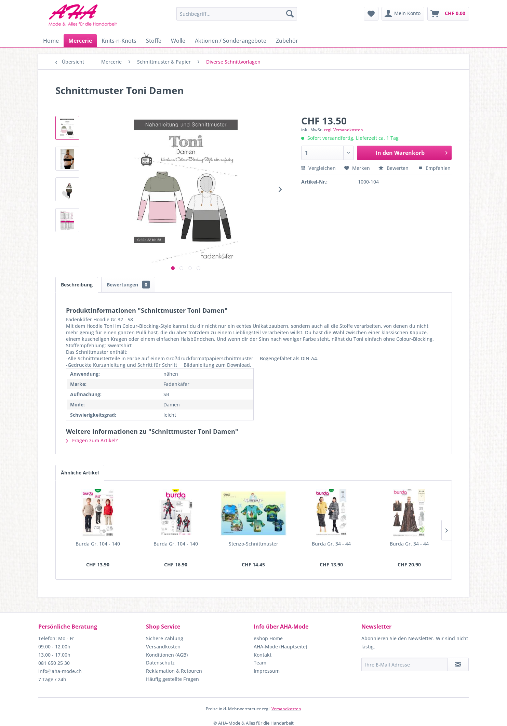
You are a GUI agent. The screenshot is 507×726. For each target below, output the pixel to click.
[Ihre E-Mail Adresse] (404, 664)
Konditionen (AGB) (167, 654)
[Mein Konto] (403, 14)
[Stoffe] (153, 40)
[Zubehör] (287, 40)
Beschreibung (77, 284)
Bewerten (394, 168)
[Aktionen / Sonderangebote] (230, 40)
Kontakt (262, 654)
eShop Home (268, 638)
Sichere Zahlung (164, 638)
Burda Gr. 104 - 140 (98, 543)
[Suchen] (290, 14)
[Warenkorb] (448, 14)
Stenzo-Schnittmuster (253, 543)
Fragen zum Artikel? (92, 440)
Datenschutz (160, 662)
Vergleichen (318, 168)
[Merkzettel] (371, 14)
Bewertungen (128, 284)
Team (260, 662)
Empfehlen (434, 168)
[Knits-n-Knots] (119, 40)
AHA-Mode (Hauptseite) (280, 646)
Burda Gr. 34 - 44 (331, 543)
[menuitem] (236, 14)
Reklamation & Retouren (174, 671)
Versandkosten (163, 646)
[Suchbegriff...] (236, 14)
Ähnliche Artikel (80, 472)
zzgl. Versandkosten (343, 130)
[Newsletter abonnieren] (458, 664)
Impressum (267, 671)
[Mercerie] (80, 40)
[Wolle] (178, 40)
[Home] (51, 40)
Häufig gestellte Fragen (172, 679)
